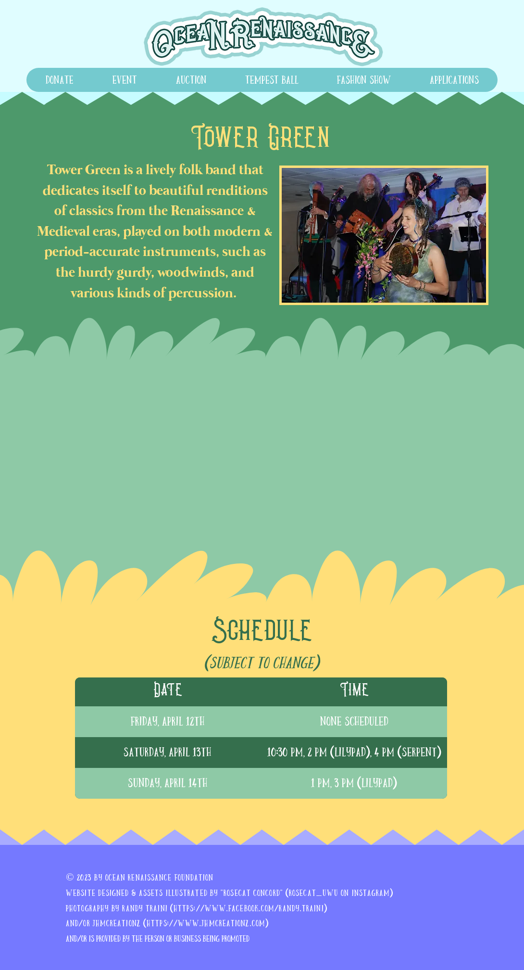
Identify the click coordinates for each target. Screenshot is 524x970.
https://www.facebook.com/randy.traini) (250, 908)
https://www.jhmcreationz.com (206, 923)
